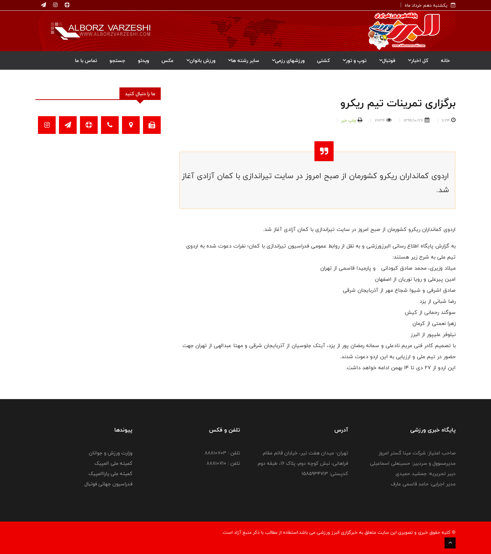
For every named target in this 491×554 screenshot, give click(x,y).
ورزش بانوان (200, 60)
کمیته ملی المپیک (113, 463)
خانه (445, 60)
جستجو (117, 60)
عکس (167, 60)
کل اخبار (418, 60)
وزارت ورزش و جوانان (110, 453)
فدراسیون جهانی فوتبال (108, 483)
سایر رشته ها (243, 60)
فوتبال (387, 60)
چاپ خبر (348, 120)
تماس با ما (86, 60)
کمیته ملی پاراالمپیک (110, 473)
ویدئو (143, 60)
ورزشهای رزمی (288, 60)
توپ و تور (354, 60)
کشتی (323, 60)
